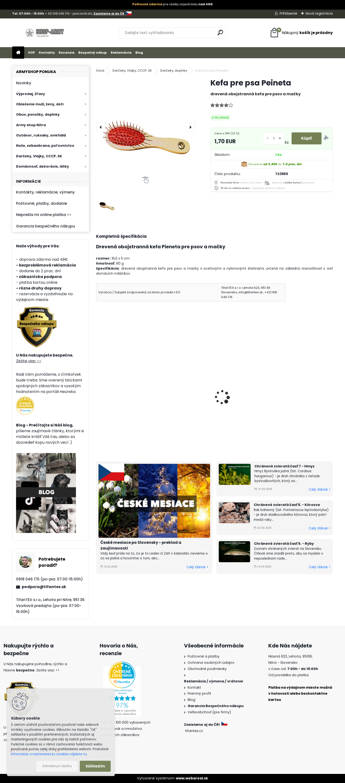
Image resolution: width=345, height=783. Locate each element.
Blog (139, 52)
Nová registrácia (319, 13)
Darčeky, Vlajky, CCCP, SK (39, 156)
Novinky (23, 83)
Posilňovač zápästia (238, 392)
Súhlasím (95, 766)
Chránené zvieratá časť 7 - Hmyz (284, 466)
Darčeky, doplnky (173, 70)
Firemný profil (199, 693)
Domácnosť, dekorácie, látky (42, 166)
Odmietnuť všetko (57, 766)
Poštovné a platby (203, 656)
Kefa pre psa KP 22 (116, 392)
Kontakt (194, 687)
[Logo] (45, 33)
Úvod (100, 70)
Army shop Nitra (31, 125)
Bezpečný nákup (92, 52)
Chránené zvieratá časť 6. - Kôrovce (287, 504)
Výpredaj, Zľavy (30, 93)
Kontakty (47, 52)
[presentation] (101, 127)
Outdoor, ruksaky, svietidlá (41, 135)
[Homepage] (18, 52)
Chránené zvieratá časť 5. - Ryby (284, 543)
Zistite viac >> (28, 361)
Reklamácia (121, 52)
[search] (220, 32)
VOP (31, 52)
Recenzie (67, 52)
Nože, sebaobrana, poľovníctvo (45, 145)
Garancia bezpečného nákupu (45, 226)
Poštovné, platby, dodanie (41, 203)
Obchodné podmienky (207, 668)
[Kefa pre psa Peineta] (145, 127)
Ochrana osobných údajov (211, 662)
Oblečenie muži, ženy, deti (39, 104)
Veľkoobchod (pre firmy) (209, 712)
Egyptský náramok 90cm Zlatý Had (183, 399)
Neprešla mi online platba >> (43, 214)
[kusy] (274, 138)
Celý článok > (197, 567)
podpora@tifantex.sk (44, 587)
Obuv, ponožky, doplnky (38, 114)
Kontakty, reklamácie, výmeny (45, 192)
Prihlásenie (288, 13)
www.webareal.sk (192, 778)
